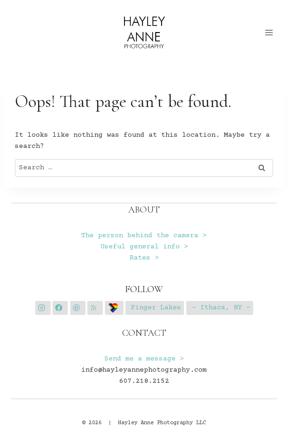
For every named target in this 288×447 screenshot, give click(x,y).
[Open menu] (269, 32)
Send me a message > (144, 359)
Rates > (144, 258)
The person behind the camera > (144, 236)
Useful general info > (144, 247)
